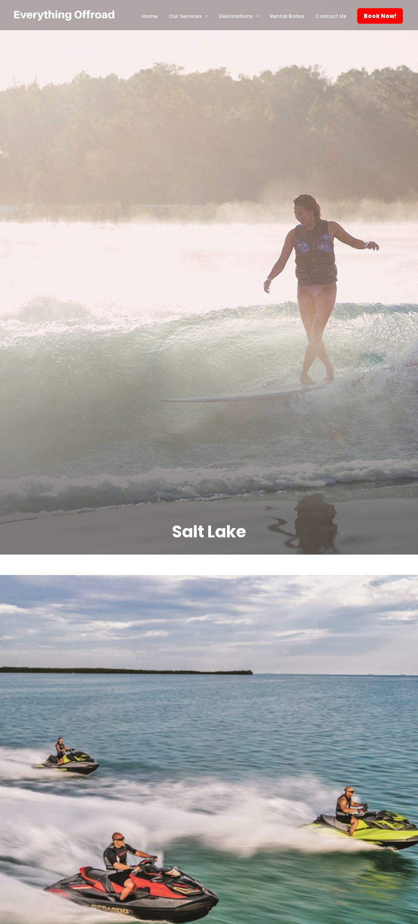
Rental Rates (287, 16)
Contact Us (330, 16)
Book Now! (380, 16)
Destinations (236, 16)
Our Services (185, 16)
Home (150, 16)
